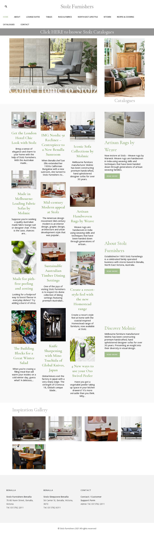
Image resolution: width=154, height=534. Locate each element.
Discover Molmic (120, 328)
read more (112, 176)
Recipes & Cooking (125, 17)
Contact (25, 24)
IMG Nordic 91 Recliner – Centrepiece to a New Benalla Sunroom (53, 145)
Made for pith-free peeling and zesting (24, 283)
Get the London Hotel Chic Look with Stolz (23, 138)
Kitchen (107, 17)
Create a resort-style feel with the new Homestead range (82, 299)
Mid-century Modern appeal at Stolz (53, 207)
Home (5, 17)
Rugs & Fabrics (65, 17)
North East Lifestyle (88, 17)
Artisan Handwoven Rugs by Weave (82, 216)
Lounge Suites (33, 17)
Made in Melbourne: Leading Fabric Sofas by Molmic (23, 203)
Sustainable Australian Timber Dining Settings (53, 273)
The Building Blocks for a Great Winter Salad (23, 355)
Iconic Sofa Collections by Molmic (82, 151)
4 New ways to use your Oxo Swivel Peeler (82, 371)
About (17, 17)
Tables (49, 17)
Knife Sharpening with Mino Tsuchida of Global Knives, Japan (53, 358)
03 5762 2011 (17, 507)
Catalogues (9, 24)
